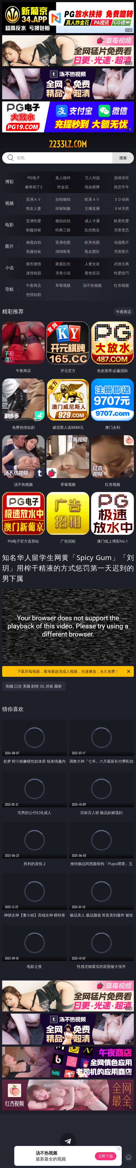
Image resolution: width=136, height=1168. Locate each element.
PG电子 (33, 177)
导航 (9, 289)
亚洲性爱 (33, 220)
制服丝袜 (33, 229)
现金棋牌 (92, 186)
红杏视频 (121, 285)
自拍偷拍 (62, 199)
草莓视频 (62, 285)
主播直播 (92, 208)
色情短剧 (33, 294)
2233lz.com (68, 144)
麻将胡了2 (33, 186)
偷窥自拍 (33, 242)
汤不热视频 (92, 285)
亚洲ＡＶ (33, 199)
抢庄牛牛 (121, 186)
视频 (9, 203)
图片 (9, 246)
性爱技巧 (121, 272)
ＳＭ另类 (121, 208)
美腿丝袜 (33, 251)
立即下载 (105, 1156)
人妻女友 (92, 263)
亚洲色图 (62, 242)
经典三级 (62, 229)
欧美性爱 (121, 220)
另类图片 (121, 251)
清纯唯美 (62, 251)
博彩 (9, 182)
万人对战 (92, 177)
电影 (9, 225)
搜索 (123, 157)
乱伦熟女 (92, 229)
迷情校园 (33, 272)
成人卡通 (92, 220)
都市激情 (33, 263)
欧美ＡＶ (92, 199)
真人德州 (62, 177)
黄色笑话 (92, 272)
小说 (9, 268)
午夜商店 (33, 285)
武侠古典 (121, 263)
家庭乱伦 (62, 263)
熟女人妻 (33, 208)
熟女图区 (92, 251)
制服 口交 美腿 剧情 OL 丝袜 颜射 (34, 686)
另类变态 (121, 229)
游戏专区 (121, 177)
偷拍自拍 (62, 220)
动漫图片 (121, 242)
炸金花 (63, 186)
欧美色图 (92, 242)
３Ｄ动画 (121, 199)
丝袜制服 (62, 208)
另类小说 (62, 272)
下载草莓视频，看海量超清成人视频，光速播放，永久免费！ (74, 671)
